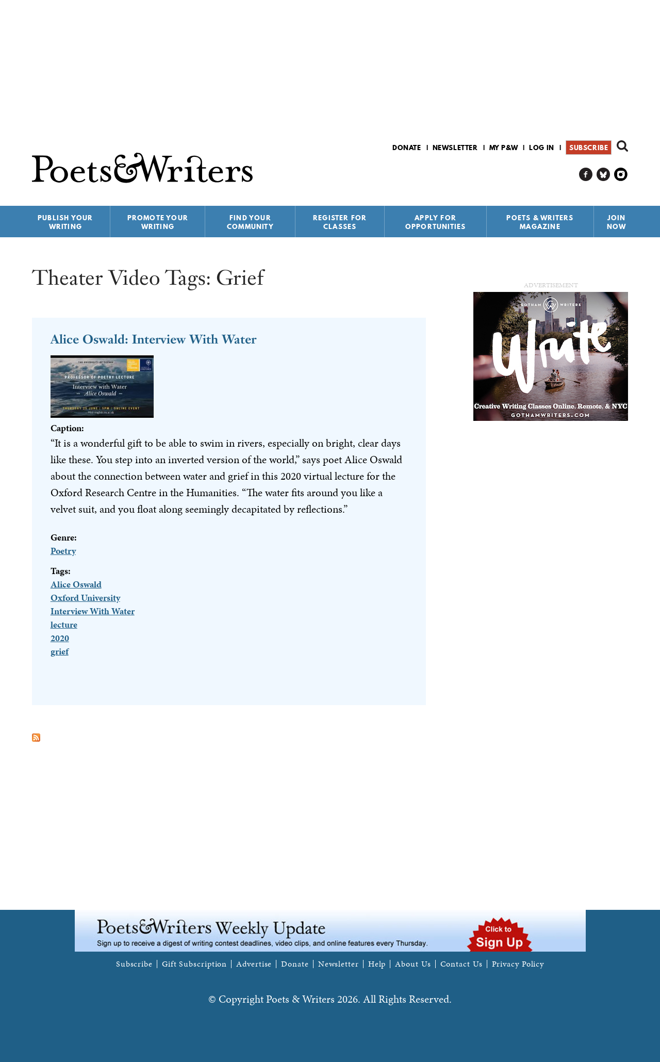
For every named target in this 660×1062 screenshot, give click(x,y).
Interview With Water (93, 610)
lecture (64, 624)
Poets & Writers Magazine (539, 222)
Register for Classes (340, 222)
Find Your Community (250, 222)
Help (377, 964)
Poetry (63, 550)
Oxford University (85, 597)
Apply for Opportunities (435, 222)
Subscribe (588, 147)
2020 (60, 637)
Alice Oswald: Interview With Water (153, 339)
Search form (622, 146)
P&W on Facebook (586, 175)
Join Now (616, 222)
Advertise (254, 964)
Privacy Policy (518, 964)
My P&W (503, 147)
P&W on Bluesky (603, 175)
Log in (541, 147)
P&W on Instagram (621, 175)
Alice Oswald (76, 584)
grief (60, 651)
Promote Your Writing (157, 222)
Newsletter (455, 147)
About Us (413, 964)
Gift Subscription (194, 964)
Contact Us (461, 964)
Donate (406, 147)
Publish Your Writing (65, 222)
